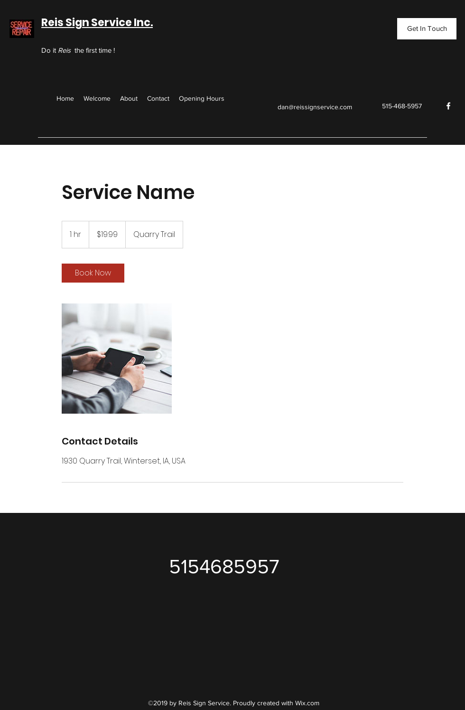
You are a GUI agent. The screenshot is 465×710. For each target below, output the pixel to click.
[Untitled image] (117, 358)
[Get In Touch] (426, 28)
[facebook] (448, 106)
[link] (93, 273)
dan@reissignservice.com (315, 107)
